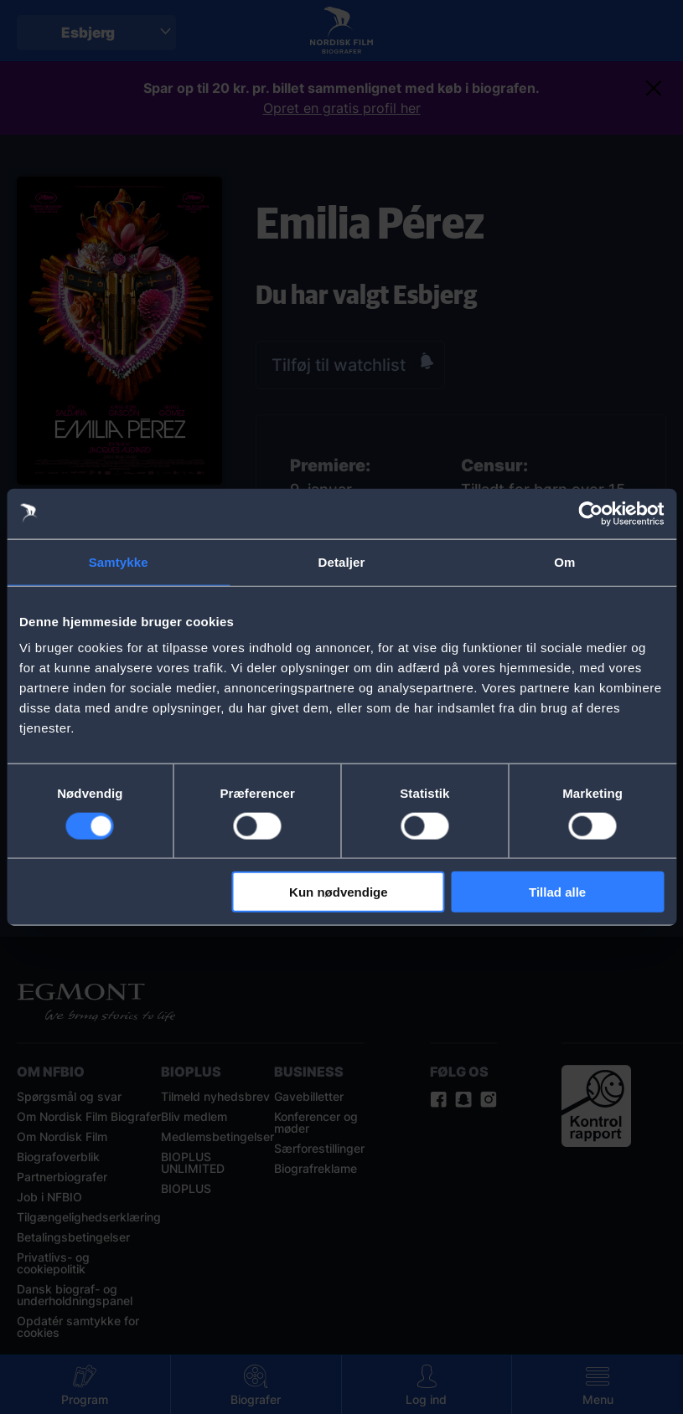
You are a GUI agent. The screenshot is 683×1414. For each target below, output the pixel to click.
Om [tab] (564, 561)
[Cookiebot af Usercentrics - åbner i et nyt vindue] (590, 513)
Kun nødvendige (338, 892)
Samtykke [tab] (118, 561)
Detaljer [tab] (341, 561)
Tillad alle (557, 892)
